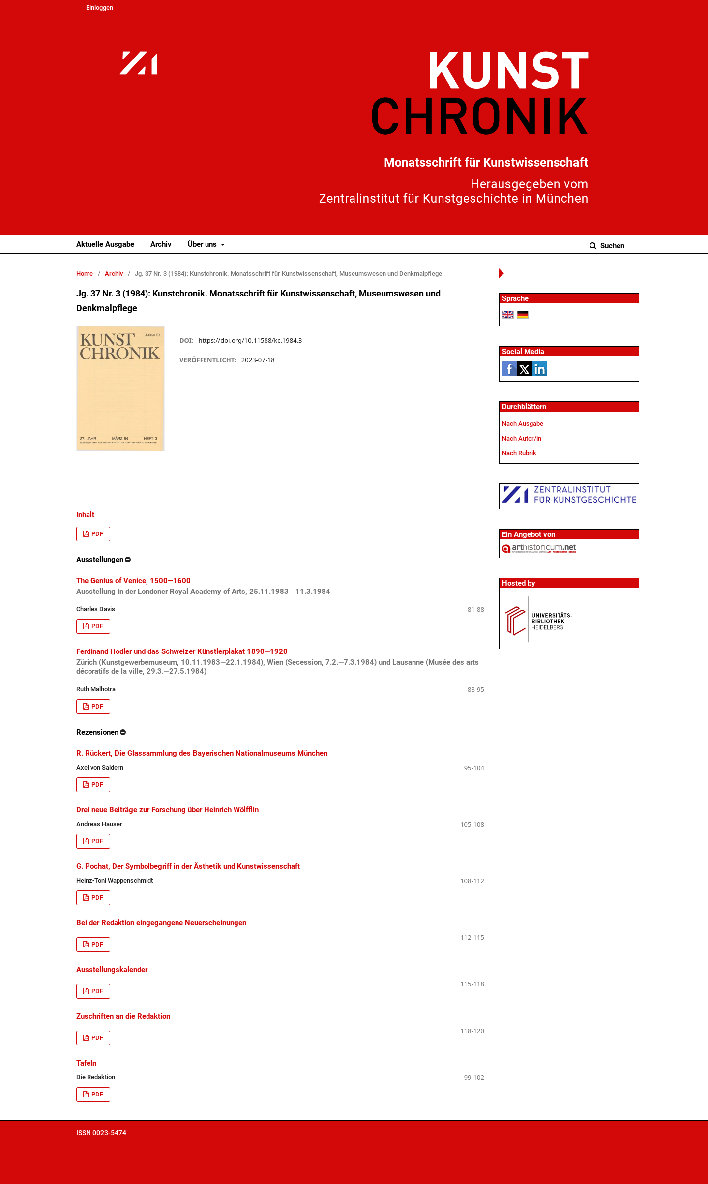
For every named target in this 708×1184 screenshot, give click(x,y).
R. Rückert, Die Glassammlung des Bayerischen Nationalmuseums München (201, 753)
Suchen (611, 245)
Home (84, 273)
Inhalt (85, 514)
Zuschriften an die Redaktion (123, 1016)
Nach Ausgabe (522, 423)
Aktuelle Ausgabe (105, 244)
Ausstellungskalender (112, 969)
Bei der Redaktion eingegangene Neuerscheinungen (161, 922)
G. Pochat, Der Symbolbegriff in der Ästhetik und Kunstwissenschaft (188, 866)
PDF (96, 533)
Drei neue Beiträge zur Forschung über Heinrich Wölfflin (167, 809)
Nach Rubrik (519, 453)
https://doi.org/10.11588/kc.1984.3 (250, 340)
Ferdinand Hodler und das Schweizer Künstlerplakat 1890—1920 (280, 661)
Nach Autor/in (521, 438)
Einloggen (99, 7)
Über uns (203, 244)
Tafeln (86, 1063)
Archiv (161, 244)
